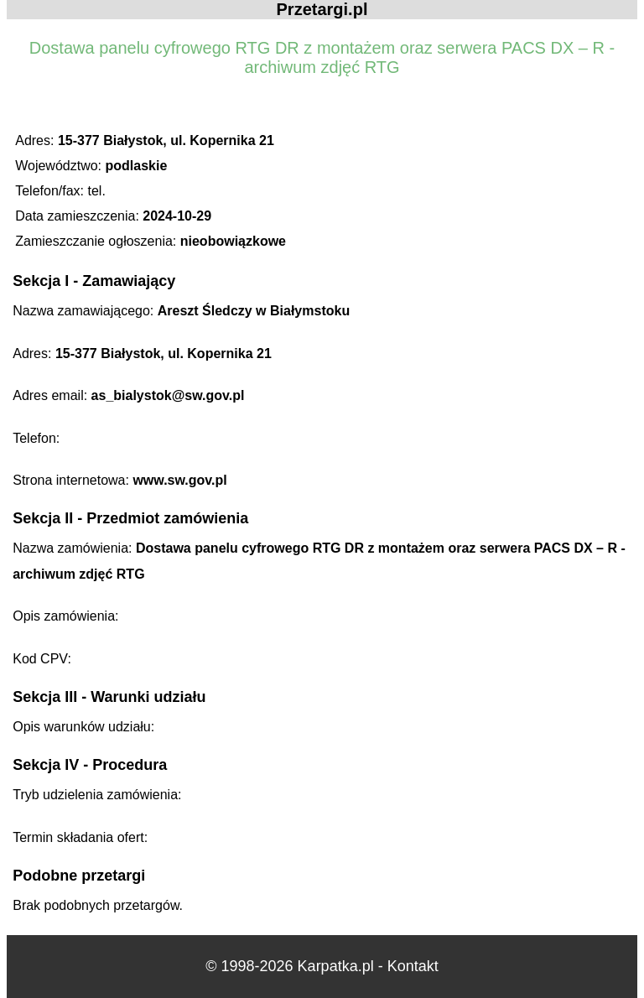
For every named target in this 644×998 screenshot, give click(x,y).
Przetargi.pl (322, 9)
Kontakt (413, 966)
